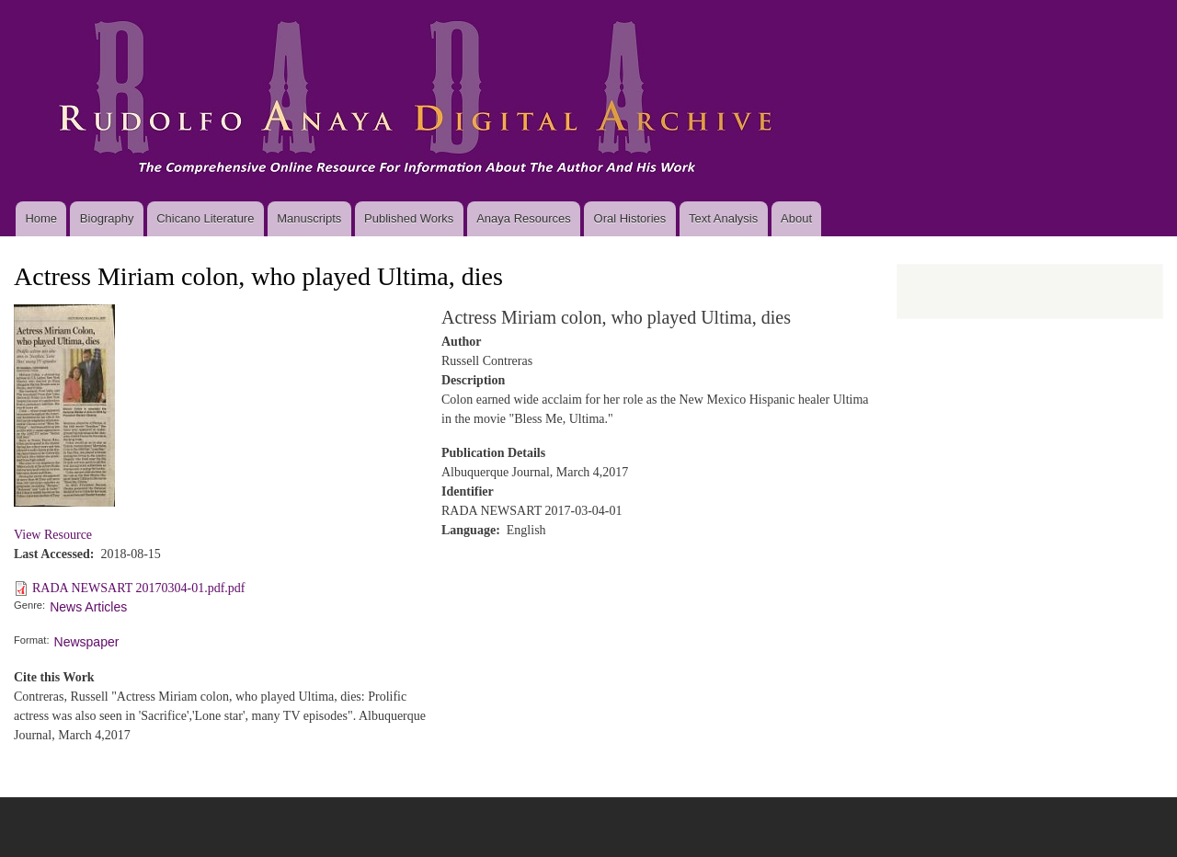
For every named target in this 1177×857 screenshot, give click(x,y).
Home (41, 218)
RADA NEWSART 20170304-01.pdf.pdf (138, 588)
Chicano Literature (205, 218)
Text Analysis (723, 218)
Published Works (408, 218)
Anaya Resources (523, 218)
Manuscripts (309, 218)
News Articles (88, 607)
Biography (107, 218)
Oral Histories (630, 218)
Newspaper (87, 641)
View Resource (53, 535)
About (796, 218)
